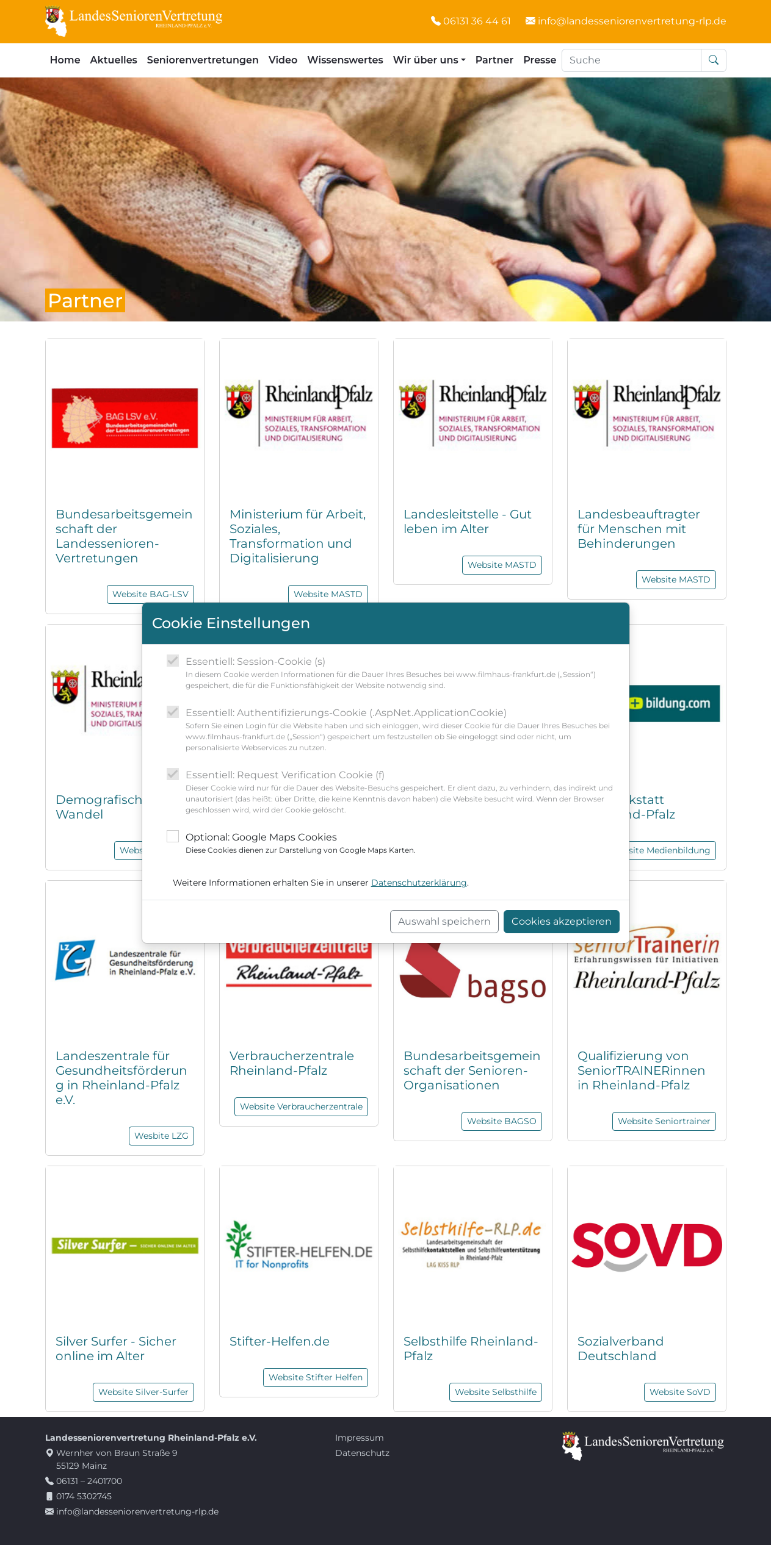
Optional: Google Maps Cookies (301, 843)
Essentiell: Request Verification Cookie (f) (403, 792)
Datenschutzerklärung (419, 882)
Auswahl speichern (444, 921)
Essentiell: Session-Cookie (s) (403, 673)
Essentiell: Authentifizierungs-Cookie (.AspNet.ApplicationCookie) (403, 730)
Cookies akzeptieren (562, 921)
